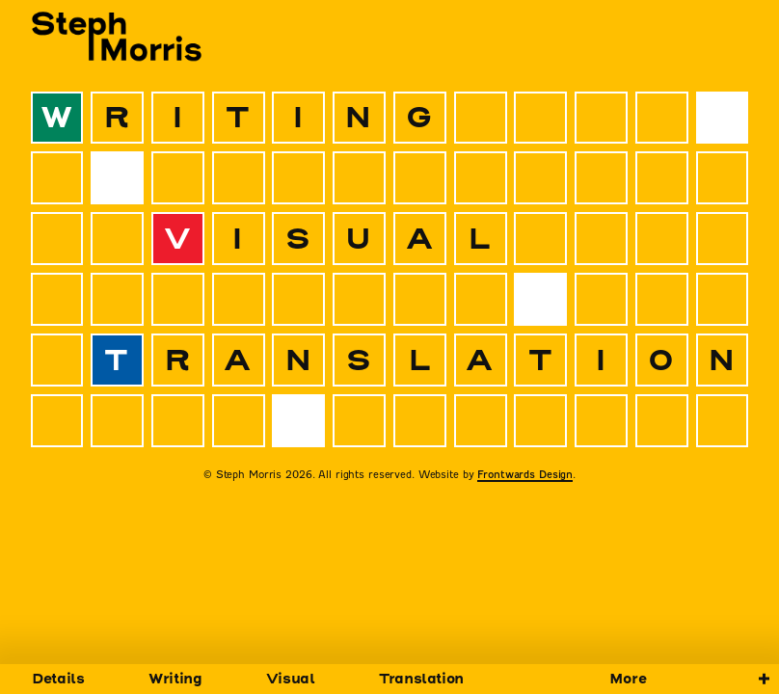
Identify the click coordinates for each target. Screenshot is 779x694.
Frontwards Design (525, 474)
